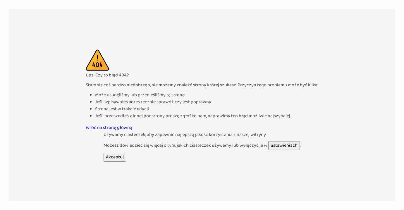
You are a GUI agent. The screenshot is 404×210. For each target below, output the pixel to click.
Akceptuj (115, 157)
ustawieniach (284, 145)
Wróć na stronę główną (109, 127)
